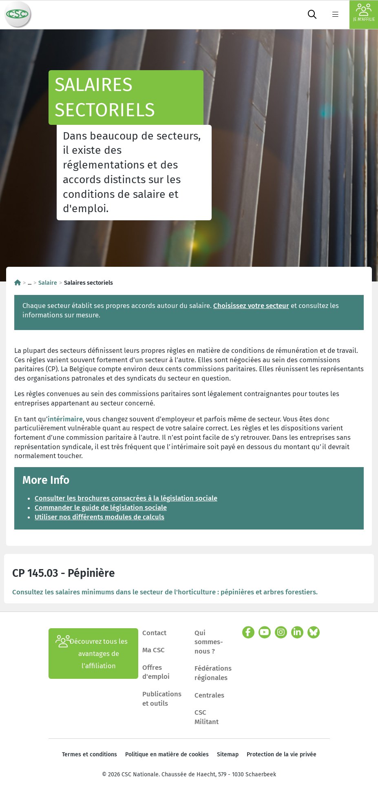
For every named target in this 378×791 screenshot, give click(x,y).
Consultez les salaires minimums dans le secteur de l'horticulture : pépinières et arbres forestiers (164, 592)
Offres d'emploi (156, 672)
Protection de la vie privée (281, 754)
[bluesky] (313, 632)
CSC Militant (207, 717)
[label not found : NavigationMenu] (335, 14)
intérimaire (65, 419)
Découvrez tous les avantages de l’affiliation (91, 653)
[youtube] (265, 632)
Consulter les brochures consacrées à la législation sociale (126, 498)
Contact (154, 633)
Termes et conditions (89, 754)
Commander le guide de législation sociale (101, 507)
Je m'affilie (364, 13)
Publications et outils (161, 698)
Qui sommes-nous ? (209, 642)
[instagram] (281, 632)
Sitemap (228, 754)
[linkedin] (297, 632)
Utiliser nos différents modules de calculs (99, 517)
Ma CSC (153, 650)
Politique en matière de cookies (167, 754)
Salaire (47, 282)
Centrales (209, 695)
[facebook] (248, 632)
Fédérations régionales (213, 673)
